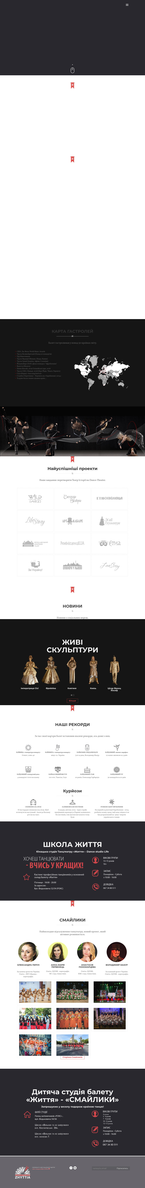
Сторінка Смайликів (72, 1057)
